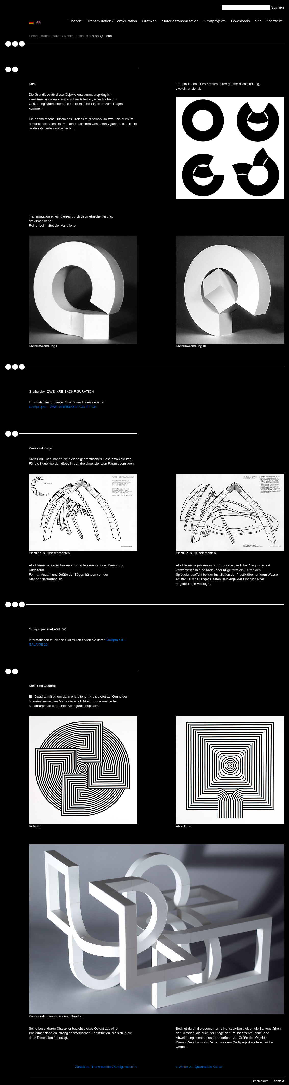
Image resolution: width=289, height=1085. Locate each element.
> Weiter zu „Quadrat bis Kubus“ (199, 1067)
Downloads (240, 21)
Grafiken (149, 21)
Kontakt (278, 1081)
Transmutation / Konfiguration (112, 21)
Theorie (75, 21)
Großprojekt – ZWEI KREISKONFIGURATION (63, 407)
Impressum (260, 1081)
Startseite (275, 21)
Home (33, 36)
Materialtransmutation (180, 21)
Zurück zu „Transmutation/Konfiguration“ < (106, 1067)
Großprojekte (215, 21)
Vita (258, 21)
